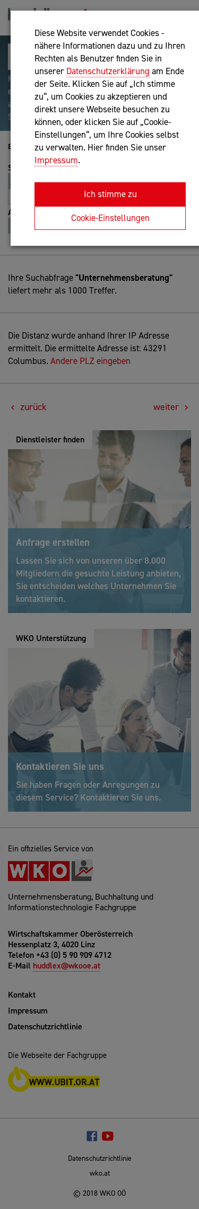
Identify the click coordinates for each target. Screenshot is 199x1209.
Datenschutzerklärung (108, 71)
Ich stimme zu (110, 194)
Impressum (56, 160)
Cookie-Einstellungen (110, 218)
